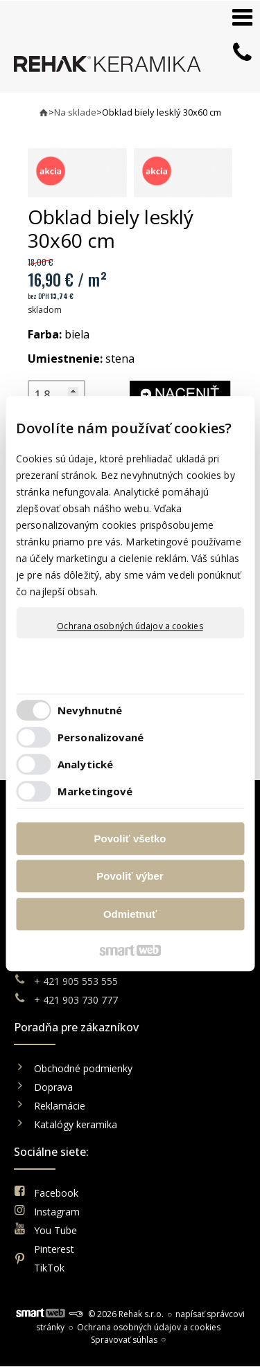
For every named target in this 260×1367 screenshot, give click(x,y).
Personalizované (101, 737)
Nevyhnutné (90, 710)
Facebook (56, 1192)
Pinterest (54, 1249)
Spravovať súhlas (124, 1340)
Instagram (57, 1211)
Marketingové (95, 791)
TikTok (49, 1267)
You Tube (55, 1230)
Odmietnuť (130, 914)
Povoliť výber (129, 876)
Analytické (85, 764)
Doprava (53, 1087)
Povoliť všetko (130, 838)
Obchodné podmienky (83, 1068)
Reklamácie (61, 1105)
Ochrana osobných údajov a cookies (129, 626)
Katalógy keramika (75, 1124)
